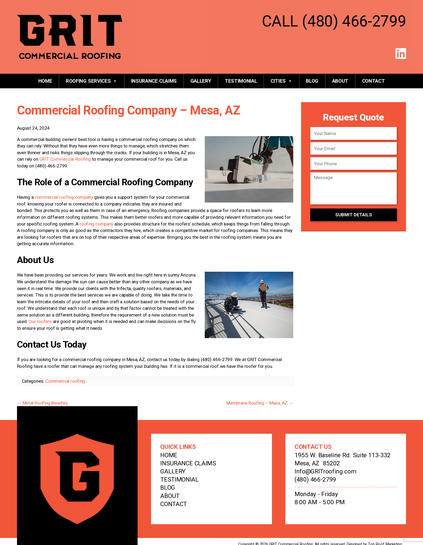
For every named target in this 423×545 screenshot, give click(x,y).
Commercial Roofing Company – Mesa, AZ (128, 110)
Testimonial (241, 81)
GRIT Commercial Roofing (65, 159)
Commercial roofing (65, 381)
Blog (312, 81)
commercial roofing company (64, 197)
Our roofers (40, 321)
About (340, 81)
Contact (373, 81)
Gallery (200, 81)
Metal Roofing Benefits (42, 403)
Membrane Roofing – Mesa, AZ (259, 403)
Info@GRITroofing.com (325, 471)
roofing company (96, 224)
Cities (281, 81)
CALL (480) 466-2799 (334, 21)
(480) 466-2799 (315, 479)
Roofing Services (91, 81)
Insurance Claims (154, 81)
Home (45, 81)
